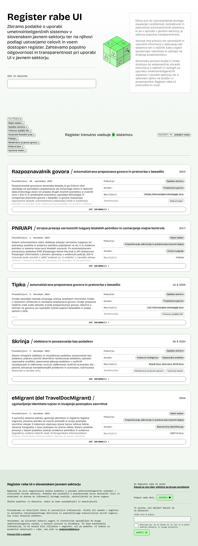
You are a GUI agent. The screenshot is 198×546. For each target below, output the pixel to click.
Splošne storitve (175, 181)
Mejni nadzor (177, 237)
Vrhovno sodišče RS (172, 314)
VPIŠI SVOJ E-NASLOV (162, 517)
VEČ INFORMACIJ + (99, 209)
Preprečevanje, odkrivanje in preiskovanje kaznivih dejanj (154, 244)
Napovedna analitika (173, 357)
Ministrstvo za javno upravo (149, 371)
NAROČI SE (141, 532)
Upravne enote (175, 371)
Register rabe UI (44, 17)
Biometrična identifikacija (170, 427)
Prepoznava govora (173, 188)
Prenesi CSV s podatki (19, 534)
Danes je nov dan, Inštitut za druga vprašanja (161, 487)
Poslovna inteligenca (147, 357)
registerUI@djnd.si (69, 529)
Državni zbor (176, 201)
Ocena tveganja (175, 251)
